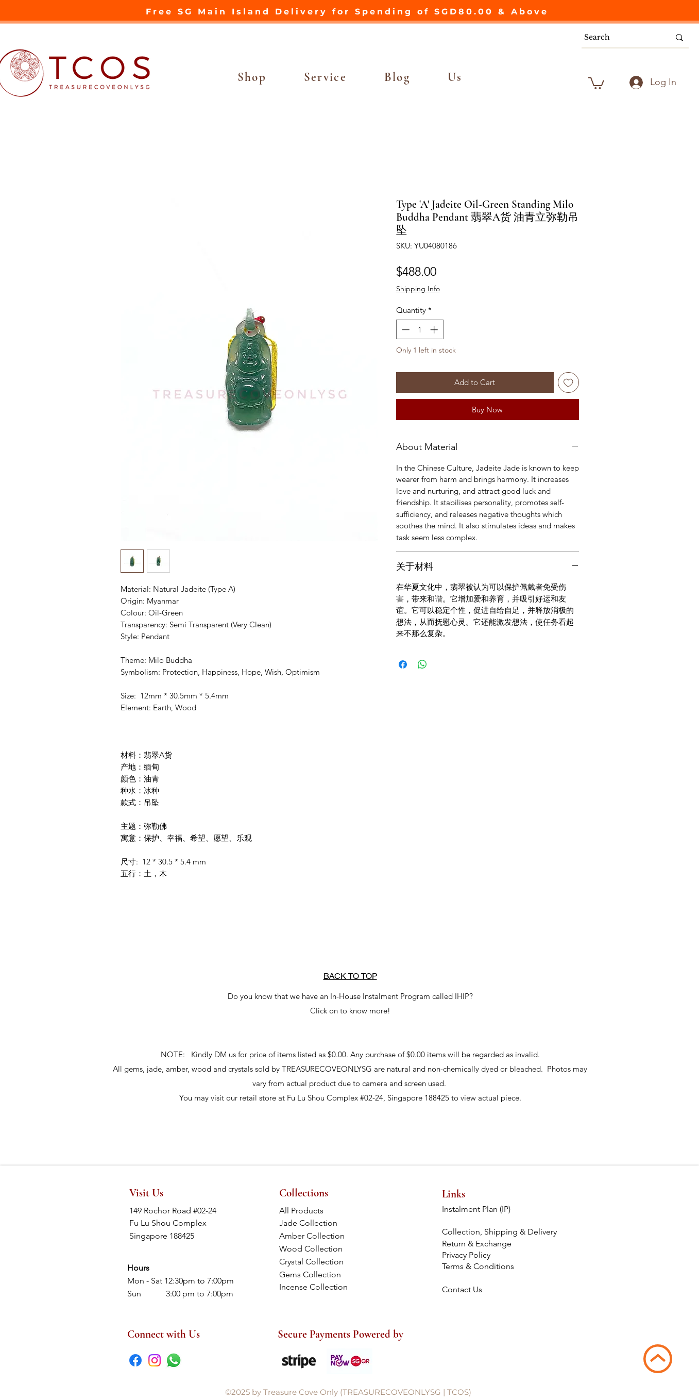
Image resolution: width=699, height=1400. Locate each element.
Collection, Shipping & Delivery (500, 1232)
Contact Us (462, 1289)
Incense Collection (314, 1287)
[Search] (619, 37)
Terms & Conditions (479, 1266)
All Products (314, 1210)
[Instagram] (154, 1360)
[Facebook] (135, 1360)
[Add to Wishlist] (568, 382)
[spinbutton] (419, 329)
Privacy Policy (466, 1255)
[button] (252, 77)
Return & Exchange (478, 1243)
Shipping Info (418, 288)
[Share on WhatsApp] (422, 664)
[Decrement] (405, 329)
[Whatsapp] (173, 1360)
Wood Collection (315, 1249)
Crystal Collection (314, 1261)
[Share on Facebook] (403, 664)
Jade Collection (315, 1223)
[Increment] (435, 329)
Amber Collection (315, 1236)
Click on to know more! (350, 1010)
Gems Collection (315, 1274)
